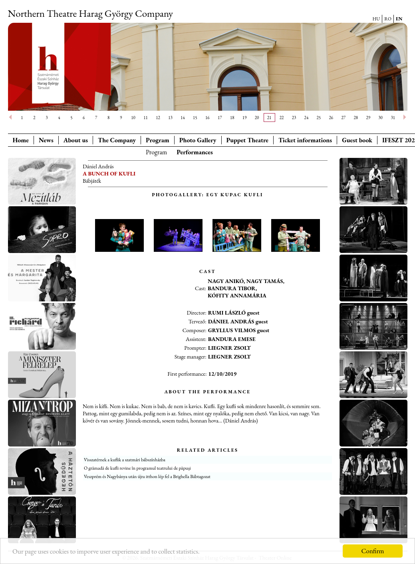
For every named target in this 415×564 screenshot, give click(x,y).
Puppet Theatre (247, 140)
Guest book (357, 140)
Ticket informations (305, 140)
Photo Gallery (197, 140)
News (46, 140)
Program (157, 140)
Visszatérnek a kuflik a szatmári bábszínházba (124, 459)
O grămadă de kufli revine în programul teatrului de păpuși (137, 468)
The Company (117, 140)
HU (376, 19)
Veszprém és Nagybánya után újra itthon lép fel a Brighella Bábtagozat (147, 476)
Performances (195, 152)
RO (387, 19)
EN (399, 19)
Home (21, 140)
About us (76, 140)
